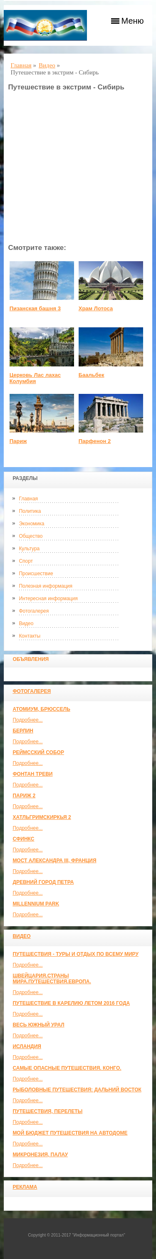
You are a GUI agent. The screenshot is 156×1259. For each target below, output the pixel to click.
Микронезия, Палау (40, 1155)
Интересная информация (48, 598)
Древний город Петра (43, 882)
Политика (30, 511)
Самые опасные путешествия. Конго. (66, 1068)
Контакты (29, 636)
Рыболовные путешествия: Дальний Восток (76, 1090)
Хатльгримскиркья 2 (41, 817)
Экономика (31, 524)
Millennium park (35, 904)
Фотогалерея (34, 611)
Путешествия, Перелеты (47, 1111)
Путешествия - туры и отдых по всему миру (75, 954)
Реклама (24, 1187)
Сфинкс (23, 839)
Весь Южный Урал (38, 1025)
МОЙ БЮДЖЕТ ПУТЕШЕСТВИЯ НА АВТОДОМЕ (69, 1133)
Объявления (30, 659)
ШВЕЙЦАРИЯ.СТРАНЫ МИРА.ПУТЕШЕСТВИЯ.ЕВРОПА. (51, 978)
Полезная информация (45, 586)
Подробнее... (27, 720)
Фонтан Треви (32, 774)
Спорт (26, 561)
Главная (28, 499)
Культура (29, 549)
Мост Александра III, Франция (54, 860)
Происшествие (36, 573)
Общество (30, 536)
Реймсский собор (38, 752)
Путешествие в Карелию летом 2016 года (71, 1003)
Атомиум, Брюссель (41, 709)
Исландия (26, 1046)
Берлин (22, 731)
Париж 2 (23, 796)
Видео (26, 623)
